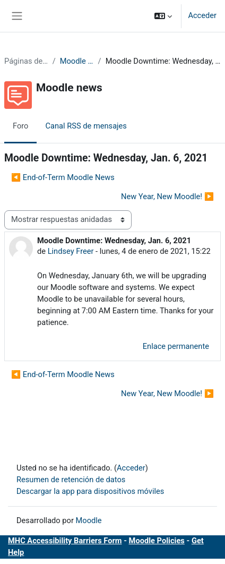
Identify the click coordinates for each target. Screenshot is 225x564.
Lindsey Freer (71, 251)
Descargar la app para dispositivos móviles (90, 491)
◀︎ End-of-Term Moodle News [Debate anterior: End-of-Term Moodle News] (63, 177)
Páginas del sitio (26, 61)
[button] (163, 16)
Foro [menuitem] (20, 126)
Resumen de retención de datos (70, 479)
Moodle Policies (157, 540)
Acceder (202, 15)
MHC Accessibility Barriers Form (65, 540)
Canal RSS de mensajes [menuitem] (85, 126)
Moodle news (77, 61)
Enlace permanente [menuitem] (176, 346)
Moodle (89, 520)
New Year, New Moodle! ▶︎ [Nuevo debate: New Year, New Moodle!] (167, 196)
